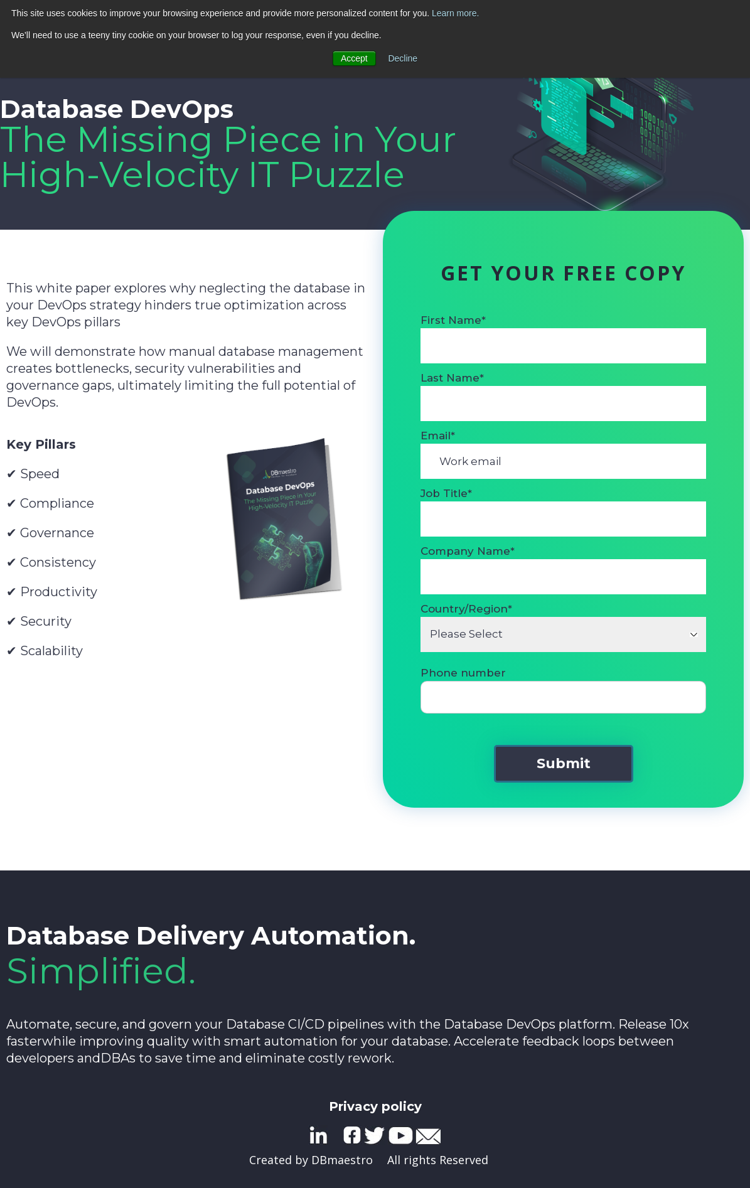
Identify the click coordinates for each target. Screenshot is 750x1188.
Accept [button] (354, 58)
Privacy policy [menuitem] (375, 1106)
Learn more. (455, 13)
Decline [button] (403, 58)
